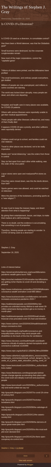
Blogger (30, 465)
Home (25, 456)
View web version (25, 460)
